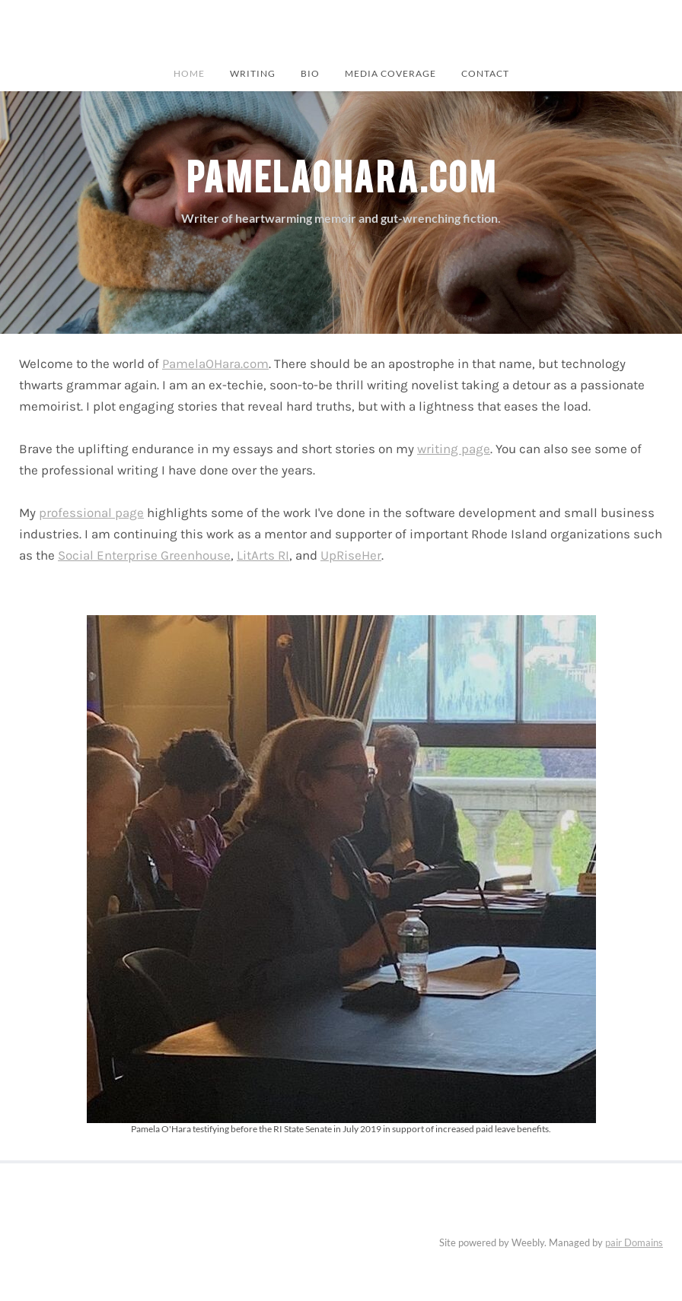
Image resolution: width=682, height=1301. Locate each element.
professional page (91, 512)
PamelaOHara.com (215, 363)
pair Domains (634, 1242)
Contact (485, 73)
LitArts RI (263, 555)
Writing (253, 73)
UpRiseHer (350, 555)
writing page (453, 448)
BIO (310, 73)
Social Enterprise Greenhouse (144, 555)
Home (189, 73)
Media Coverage (390, 73)
